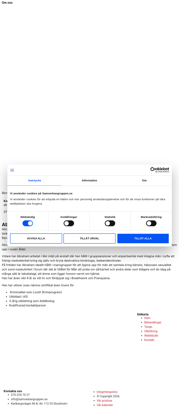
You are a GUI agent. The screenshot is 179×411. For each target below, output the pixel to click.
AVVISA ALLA (36, 238)
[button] (172, 8)
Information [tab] (89, 180)
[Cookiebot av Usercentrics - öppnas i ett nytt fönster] (153, 170)
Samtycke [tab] (34, 180)
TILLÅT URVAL (89, 238)
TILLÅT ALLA (143, 238)
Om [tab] (144, 180)
